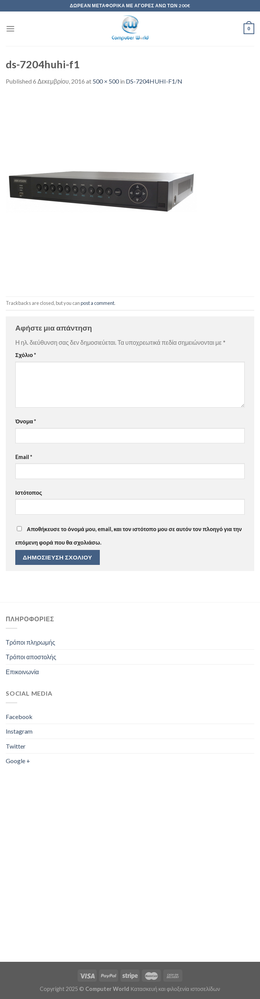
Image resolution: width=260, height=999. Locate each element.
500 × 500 (106, 81)
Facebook (19, 716)
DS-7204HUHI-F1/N (154, 81)
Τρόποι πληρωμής (30, 642)
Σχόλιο (25, 355)
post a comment (97, 303)
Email (23, 457)
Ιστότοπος (28, 492)
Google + (18, 760)
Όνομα (25, 421)
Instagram (19, 731)
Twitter (16, 746)
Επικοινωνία (22, 671)
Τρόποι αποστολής (31, 656)
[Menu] (10, 28)
